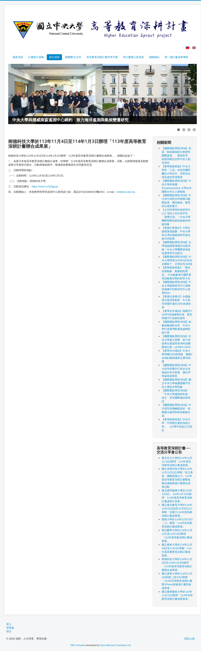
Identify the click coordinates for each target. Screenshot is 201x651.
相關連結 (154, 57)
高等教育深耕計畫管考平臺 (102, 57)
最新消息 (18, 57)
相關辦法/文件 (73, 57)
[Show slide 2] (183, 129)
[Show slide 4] (194, 129)
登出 (8, 631)
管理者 (10, 627)
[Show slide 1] (178, 129)
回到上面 (189, 638)
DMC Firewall (76, 645)
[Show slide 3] (189, 129)
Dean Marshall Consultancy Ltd (115, 645)
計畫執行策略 (36, 57)
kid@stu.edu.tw (126, 191)
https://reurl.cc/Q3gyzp (45, 186)
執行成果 (54, 57)
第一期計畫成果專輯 (176, 57)
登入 (8, 624)
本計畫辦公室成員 (133, 57)
